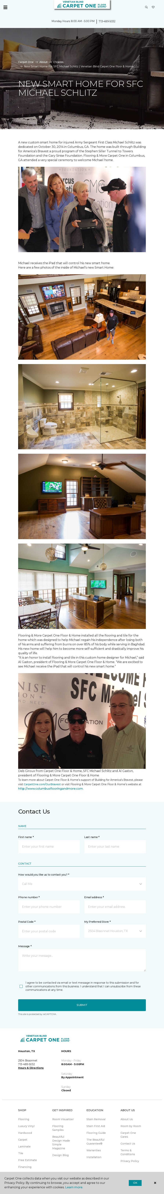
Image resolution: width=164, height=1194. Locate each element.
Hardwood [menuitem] (25, 1133)
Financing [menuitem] (24, 1167)
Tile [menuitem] (20, 1153)
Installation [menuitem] (93, 1157)
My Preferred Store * (97, 921)
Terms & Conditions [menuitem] (128, 1152)
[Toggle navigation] (5, 7)
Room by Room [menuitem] (131, 1126)
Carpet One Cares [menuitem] (128, 1134)
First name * (26, 837)
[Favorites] (153, 7)
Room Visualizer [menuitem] (63, 1119)
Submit (82, 1005)
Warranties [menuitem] (93, 1150)
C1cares (58, 62)
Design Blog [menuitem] (60, 1155)
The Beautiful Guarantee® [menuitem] (95, 1141)
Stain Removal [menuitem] (95, 1119)
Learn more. (74, 1187)
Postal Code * (26, 921)
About (43, 62)
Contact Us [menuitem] (128, 1143)
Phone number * (29, 897)
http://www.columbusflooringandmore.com (50, 788)
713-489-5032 (107, 21)
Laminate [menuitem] (24, 1146)
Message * (24, 946)
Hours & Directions (31, 1068)
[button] (146, 7)
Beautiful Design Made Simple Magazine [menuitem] (61, 1142)
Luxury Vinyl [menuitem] (26, 1126)
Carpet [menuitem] (22, 1139)
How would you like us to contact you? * (43, 874)
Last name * (91, 837)
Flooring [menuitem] (23, 1119)
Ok (135, 1182)
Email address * (94, 897)
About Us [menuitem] (127, 1119)
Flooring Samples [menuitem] (58, 1128)
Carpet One (26, 62)
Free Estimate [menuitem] (27, 1160)
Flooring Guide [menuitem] (96, 1133)
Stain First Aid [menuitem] (95, 1126)
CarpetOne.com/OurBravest (42, 784)
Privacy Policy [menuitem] (130, 1161)
